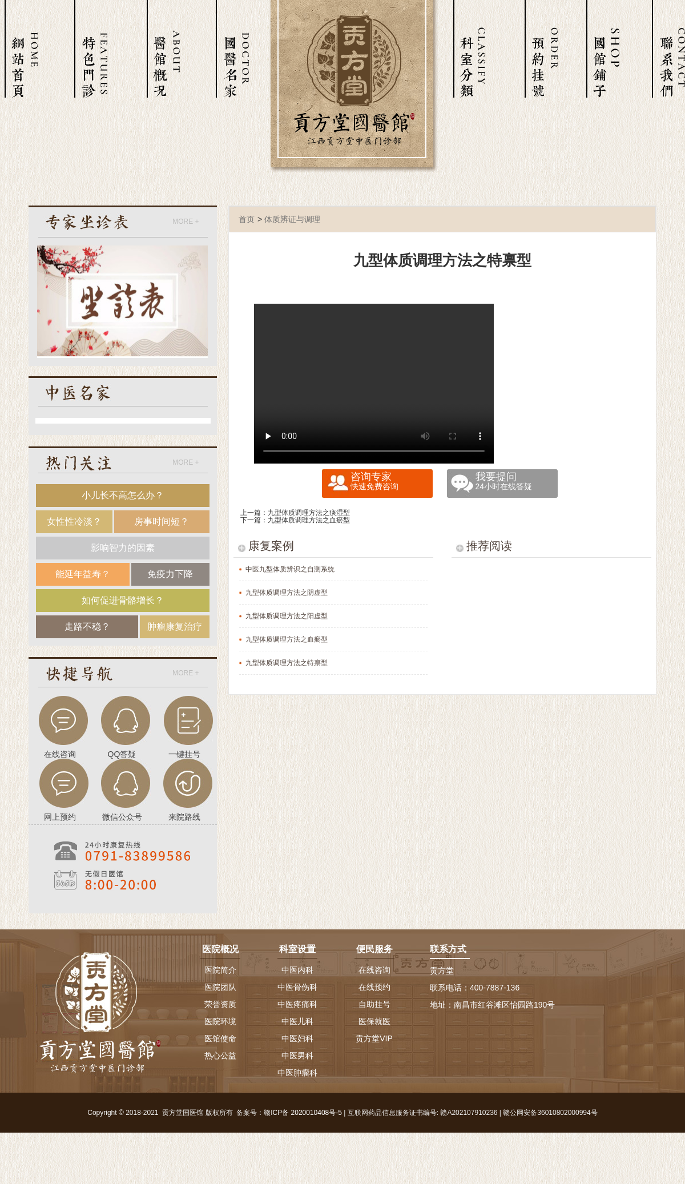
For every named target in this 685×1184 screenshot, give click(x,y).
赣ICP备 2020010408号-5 (303, 1113)
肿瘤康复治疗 (174, 626)
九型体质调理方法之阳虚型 (286, 616)
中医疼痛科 (297, 1004)
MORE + (185, 221)
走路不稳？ (87, 626)
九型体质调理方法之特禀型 (286, 663)
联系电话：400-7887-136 (474, 987)
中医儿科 (297, 1021)
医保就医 (374, 1021)
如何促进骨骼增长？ (123, 600)
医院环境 (220, 1021)
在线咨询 (374, 969)
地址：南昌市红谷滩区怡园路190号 (492, 1004)
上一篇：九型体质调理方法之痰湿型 (295, 513)
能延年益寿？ (82, 574)
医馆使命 (220, 1038)
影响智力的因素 (123, 548)
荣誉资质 (220, 1004)
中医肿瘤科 (297, 1072)
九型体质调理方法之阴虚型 (286, 593)
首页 (247, 219)
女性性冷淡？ (74, 521)
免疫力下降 (170, 574)
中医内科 (297, 969)
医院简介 (220, 969)
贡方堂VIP (374, 1038)
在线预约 (374, 987)
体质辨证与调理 (292, 219)
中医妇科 (297, 1038)
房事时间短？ (161, 521)
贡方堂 (442, 970)
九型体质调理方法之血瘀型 (286, 639)
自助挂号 (374, 1004)
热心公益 (220, 1055)
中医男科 (297, 1055)
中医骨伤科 (297, 987)
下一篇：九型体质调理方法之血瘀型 (295, 520)
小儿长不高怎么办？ (123, 495)
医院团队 (220, 987)
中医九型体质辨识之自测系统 (290, 569)
